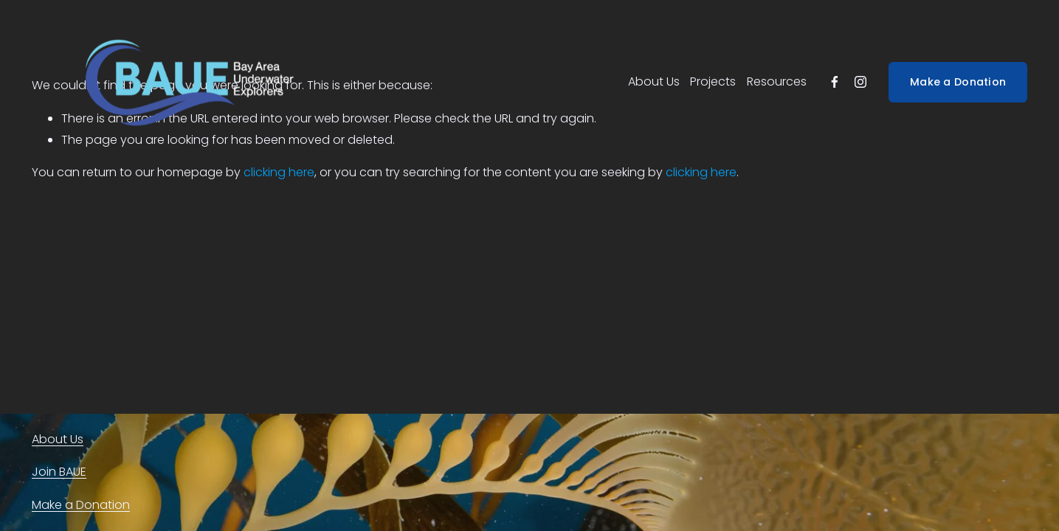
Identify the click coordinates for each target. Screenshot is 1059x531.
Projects (713, 81)
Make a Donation (958, 81)
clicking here (279, 172)
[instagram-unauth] (860, 81)
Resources (777, 81)
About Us (654, 81)
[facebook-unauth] (834, 81)
